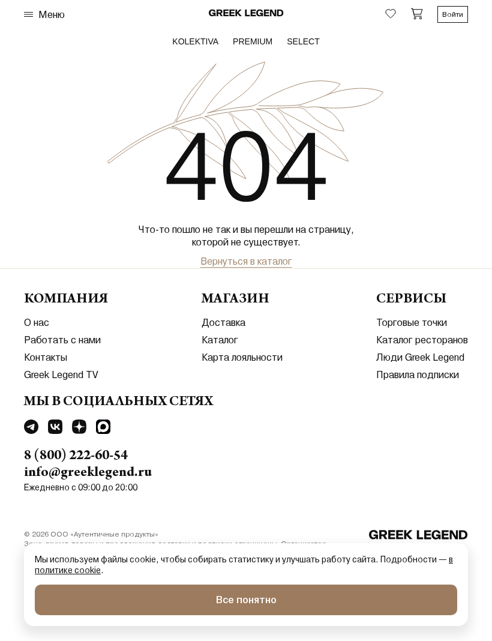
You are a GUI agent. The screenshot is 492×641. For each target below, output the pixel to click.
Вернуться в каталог (246, 261)
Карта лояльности (242, 357)
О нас (36, 322)
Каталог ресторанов (422, 340)
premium (252, 41)
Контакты (45, 357)
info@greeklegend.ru (88, 473)
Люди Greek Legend (420, 357)
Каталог (220, 340)
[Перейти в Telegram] (31, 429)
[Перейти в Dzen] (79, 429)
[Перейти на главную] (418, 536)
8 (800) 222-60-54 (76, 457)
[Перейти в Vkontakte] (55, 429)
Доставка (223, 322)
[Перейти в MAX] (103, 429)
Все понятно (246, 600)
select (303, 41)
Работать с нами (62, 340)
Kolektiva (195, 41)
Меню (44, 14)
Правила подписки (417, 375)
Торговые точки (411, 322)
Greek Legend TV (61, 375)
